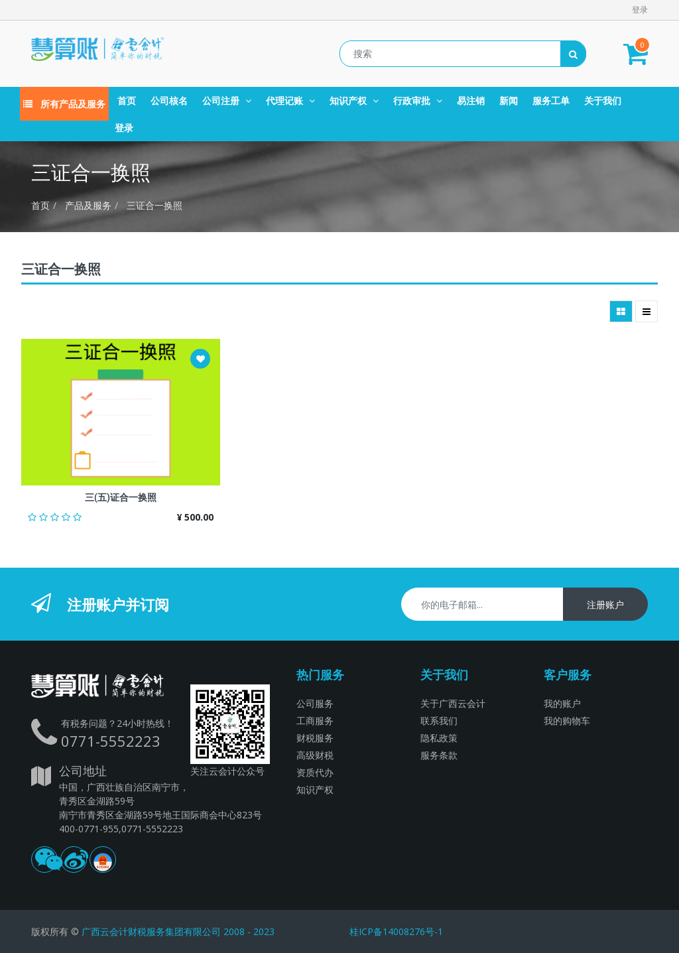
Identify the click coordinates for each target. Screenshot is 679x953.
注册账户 (605, 604)
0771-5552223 (110, 741)
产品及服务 (88, 205)
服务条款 (439, 755)
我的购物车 (567, 720)
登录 (640, 9)
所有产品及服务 (64, 103)
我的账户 (562, 703)
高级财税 (315, 755)
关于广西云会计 (452, 703)
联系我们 (439, 720)
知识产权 (315, 789)
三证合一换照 (154, 205)
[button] (200, 359)
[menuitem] (127, 100)
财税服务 (315, 737)
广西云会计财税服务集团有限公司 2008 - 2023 (178, 931)
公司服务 (315, 703)
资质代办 (315, 772)
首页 (40, 205)
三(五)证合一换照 (120, 497)
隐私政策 (439, 737)
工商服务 (315, 720)
